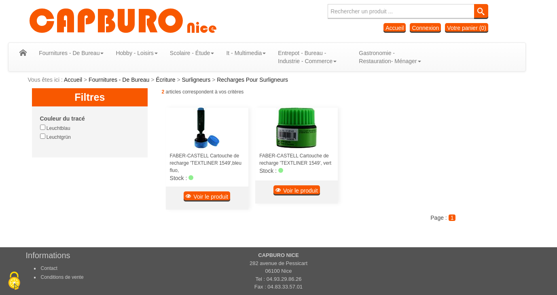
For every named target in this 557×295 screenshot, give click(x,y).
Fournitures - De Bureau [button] (78, 53)
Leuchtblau (55, 128)
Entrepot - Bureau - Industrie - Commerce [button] (314, 57)
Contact (49, 268)
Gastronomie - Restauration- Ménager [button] (397, 57)
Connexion (425, 28)
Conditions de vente (62, 277)
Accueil (394, 28)
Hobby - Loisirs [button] (143, 53)
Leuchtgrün (55, 137)
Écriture (166, 79)
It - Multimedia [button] (253, 53)
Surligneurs (197, 79)
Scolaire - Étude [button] (198, 53)
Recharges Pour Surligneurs (252, 79)
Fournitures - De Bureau (120, 79)
